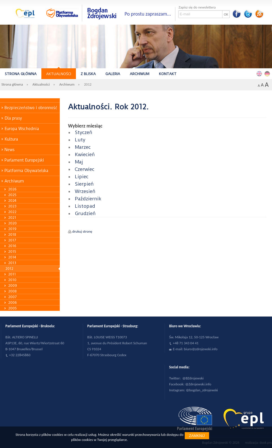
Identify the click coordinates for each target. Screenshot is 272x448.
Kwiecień (85, 154)
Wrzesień (85, 191)
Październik (88, 198)
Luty (80, 140)
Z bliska (88, 74)
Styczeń (83, 132)
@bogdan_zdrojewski (202, 390)
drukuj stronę (82, 231)
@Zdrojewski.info (198, 384)
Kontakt (168, 74)
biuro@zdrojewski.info (201, 349)
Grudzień (85, 213)
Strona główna (21, 74)
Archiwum (139, 74)
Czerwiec (84, 169)
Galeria (112, 74)
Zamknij (197, 436)
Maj (79, 162)
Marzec (83, 147)
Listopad (85, 206)
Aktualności (58, 74)
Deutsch (268, 73)
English (260, 73)
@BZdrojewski (193, 378)
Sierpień (84, 184)
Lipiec (81, 176)
